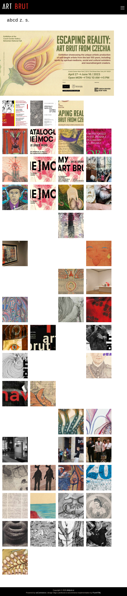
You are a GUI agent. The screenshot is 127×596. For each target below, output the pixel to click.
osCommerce (41, 593)
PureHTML (97, 593)
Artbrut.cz (70, 590)
